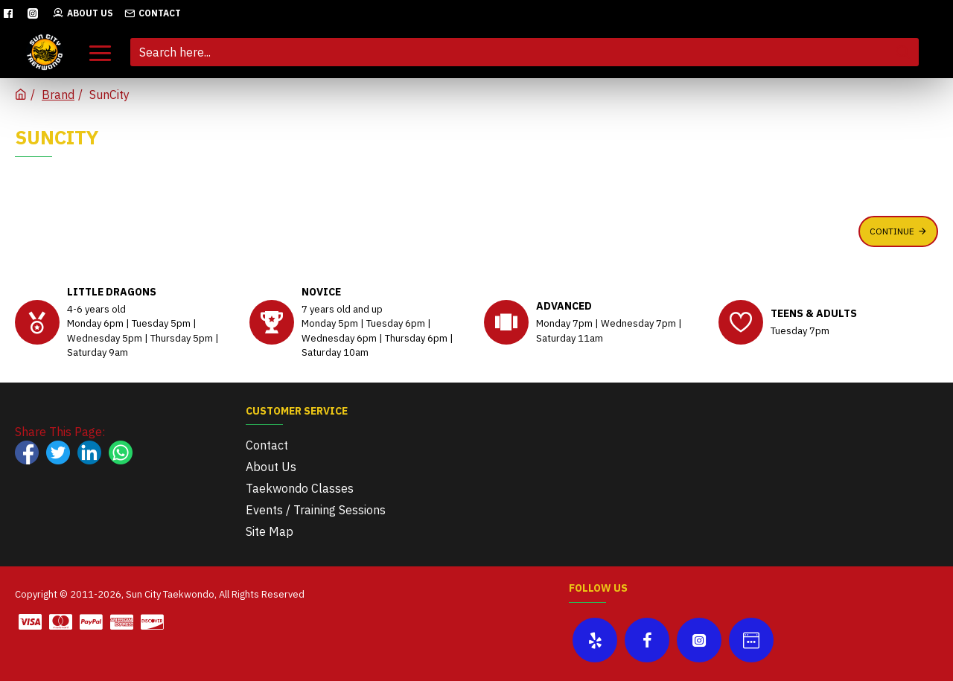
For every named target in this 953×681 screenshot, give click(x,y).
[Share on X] (58, 452)
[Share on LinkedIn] (89, 452)
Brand (58, 94)
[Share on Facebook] (27, 452)
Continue (892, 231)
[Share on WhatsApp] (121, 452)
